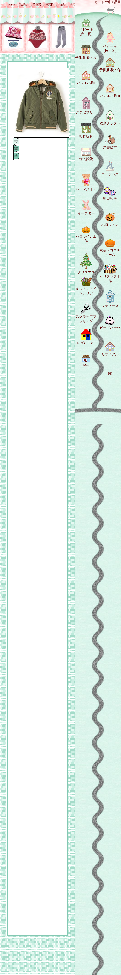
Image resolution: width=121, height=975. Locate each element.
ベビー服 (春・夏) (86, 27)
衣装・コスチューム (110, 248)
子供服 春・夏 (86, 52)
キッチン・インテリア (86, 286)
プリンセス (110, 168)
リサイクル (110, 349)
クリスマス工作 (110, 273)
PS (110, 373)
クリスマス (86, 262)
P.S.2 (86, 361)
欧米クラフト (110, 117)
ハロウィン (110, 219)
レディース (110, 299)
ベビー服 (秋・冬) (110, 42)
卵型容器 (110, 193)
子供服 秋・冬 (110, 65)
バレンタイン (86, 182)
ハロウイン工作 (86, 234)
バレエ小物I (86, 78)
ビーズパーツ (110, 323)
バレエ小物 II (110, 91)
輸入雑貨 (86, 154)
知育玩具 (86, 130)
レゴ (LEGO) (86, 337)
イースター (86, 207)
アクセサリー (86, 105)
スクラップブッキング (86, 313)
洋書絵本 (110, 142)
